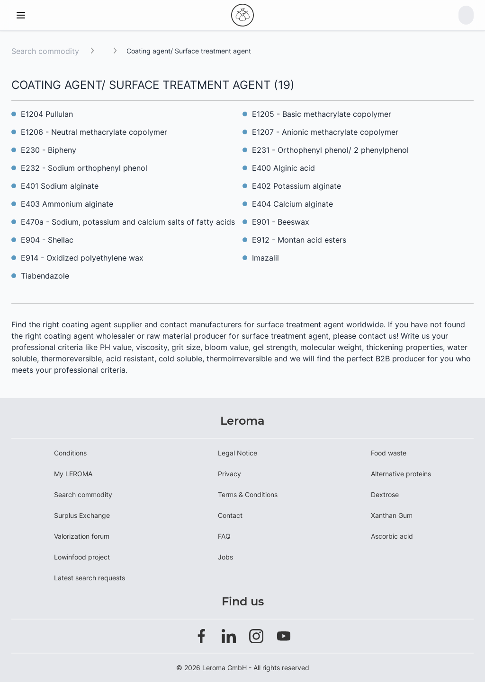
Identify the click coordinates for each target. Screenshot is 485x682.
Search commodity (45, 51)
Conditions (70, 453)
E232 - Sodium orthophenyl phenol (84, 168)
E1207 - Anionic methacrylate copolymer (325, 132)
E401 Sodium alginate (60, 186)
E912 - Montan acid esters (299, 240)
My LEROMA (73, 474)
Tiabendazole (45, 275)
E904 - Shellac (47, 240)
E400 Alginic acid (283, 168)
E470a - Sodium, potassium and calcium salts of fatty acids (128, 222)
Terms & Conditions (248, 494)
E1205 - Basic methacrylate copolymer (323, 114)
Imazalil (265, 257)
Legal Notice (237, 453)
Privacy (229, 474)
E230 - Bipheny (48, 150)
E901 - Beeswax (280, 222)
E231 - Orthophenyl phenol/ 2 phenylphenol (330, 150)
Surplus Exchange (82, 515)
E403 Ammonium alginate (67, 204)
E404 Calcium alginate (292, 204)
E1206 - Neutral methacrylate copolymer (94, 132)
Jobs (225, 557)
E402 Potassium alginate (296, 186)
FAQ (224, 536)
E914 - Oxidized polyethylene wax (82, 257)
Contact (230, 515)
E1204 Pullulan (47, 114)
